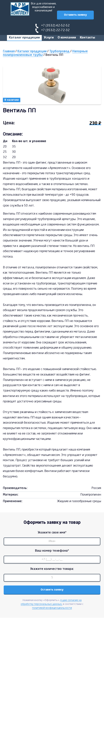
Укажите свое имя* (52, 532)
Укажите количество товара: (52, 569)
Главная (9, 51)
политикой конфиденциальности (52, 608)
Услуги (49, 37)
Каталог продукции (24, 37)
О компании (67, 37)
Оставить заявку (75, 15)
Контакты (87, 37)
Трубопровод (59, 51)
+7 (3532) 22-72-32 (55, 30)
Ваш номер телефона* (52, 550)
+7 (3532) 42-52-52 (55, 25)
